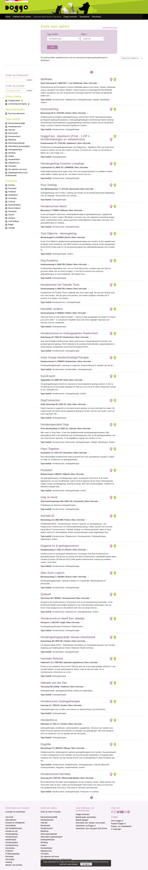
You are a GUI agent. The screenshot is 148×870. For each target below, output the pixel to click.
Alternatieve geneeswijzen (51, 837)
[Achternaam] (92, 854)
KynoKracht (48, 376)
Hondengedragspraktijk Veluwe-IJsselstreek (68, 637)
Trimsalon (45, 854)
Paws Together (50, 448)
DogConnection (50, 400)
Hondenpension (47, 820)
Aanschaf (9, 817)
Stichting (44, 842)
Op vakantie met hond (50, 857)
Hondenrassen (11, 837)
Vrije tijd (44, 823)
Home (7, 17)
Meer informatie (90, 83)
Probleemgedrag (12, 854)
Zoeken (29, 80)
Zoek (52, 47)
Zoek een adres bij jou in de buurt (47, 17)
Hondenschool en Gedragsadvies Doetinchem (69, 333)
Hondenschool (47, 828)
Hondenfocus (49, 720)
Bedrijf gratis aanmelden (86, 817)
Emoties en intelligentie (15, 823)
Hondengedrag (11, 834)
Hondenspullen (11, 842)
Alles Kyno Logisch (52, 572)
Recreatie (9, 857)
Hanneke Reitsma (52, 658)
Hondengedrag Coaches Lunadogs (62, 163)
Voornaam (80, 842)
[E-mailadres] (92, 838)
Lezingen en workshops (15, 812)
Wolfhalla (46, 79)
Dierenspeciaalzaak (49, 834)
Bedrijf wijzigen (82, 820)
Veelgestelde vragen (109, 27)
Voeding (8, 862)
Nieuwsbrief (84, 17)
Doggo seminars (70, 17)
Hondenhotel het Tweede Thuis (60, 284)
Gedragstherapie (48, 840)
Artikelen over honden (22, 17)
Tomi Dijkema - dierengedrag (59, 233)
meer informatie (73, 864)
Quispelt (46, 594)
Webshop (44, 831)
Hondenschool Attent (54, 206)
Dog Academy (49, 260)
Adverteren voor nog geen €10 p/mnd (91, 828)
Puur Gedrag (49, 184)
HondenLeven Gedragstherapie (60, 701)
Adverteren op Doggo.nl (86, 826)
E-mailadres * (81, 835)
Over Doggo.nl (117, 821)
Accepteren (86, 864)
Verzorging (9, 859)
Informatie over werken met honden (90, 823)
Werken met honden (13, 865)
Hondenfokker (46, 848)
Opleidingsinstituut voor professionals (56, 859)
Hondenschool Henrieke (56, 774)
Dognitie (46, 744)
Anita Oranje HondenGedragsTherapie (65, 357)
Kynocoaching (49, 109)
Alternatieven (10, 820)
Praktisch (9, 851)
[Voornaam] (92, 846)
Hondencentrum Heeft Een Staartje (62, 618)
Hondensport (10, 840)
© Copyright (116, 829)
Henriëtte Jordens (52, 308)
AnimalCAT (48, 515)
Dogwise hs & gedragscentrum (60, 545)
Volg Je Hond (49, 497)
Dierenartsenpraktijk (49, 817)
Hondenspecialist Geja (55, 424)
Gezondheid (10, 826)
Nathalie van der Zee (54, 682)
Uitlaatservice (46, 851)
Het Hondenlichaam (13, 828)
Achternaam (81, 850)
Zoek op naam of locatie (51, 812)
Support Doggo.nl (118, 824)
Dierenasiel (45, 826)
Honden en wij (11, 831)
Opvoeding (9, 848)
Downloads (96, 17)
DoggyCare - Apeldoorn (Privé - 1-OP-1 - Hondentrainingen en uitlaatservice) (66, 137)
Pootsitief (46, 470)
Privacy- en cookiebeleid (121, 826)
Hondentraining (11, 845)
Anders (44, 845)
